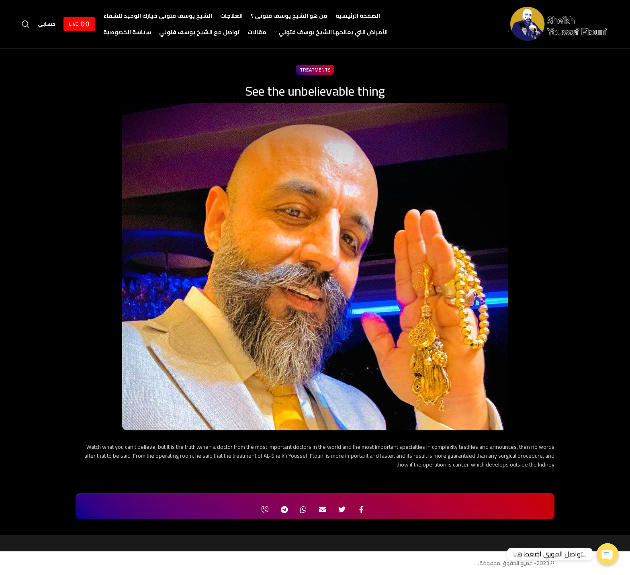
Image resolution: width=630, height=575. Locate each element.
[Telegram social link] (284, 510)
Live (79, 24)
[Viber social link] (265, 510)
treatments (315, 70)
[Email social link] (323, 510)
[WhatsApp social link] (303, 510)
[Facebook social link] (361, 510)
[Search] (26, 24)
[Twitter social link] (342, 510)
